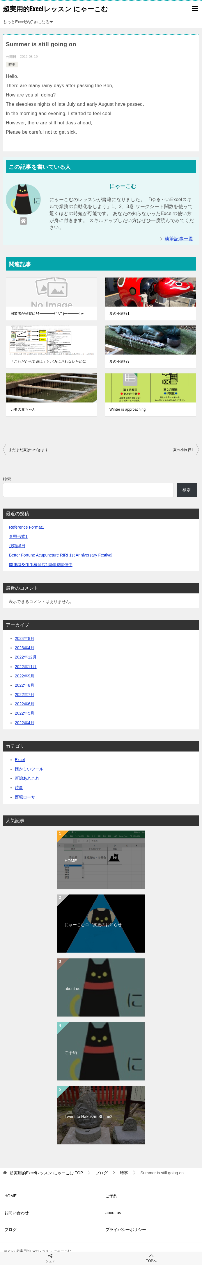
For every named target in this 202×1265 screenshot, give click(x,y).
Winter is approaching (127, 409)
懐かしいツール (29, 769)
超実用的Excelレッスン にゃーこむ (55, 8)
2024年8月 (24, 638)
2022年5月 (24, 713)
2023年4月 (24, 647)
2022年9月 (24, 676)
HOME (71, 860)
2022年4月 (24, 722)
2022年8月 (24, 685)
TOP (46, 1173)
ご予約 (71, 1052)
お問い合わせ (16, 1212)
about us (72, 988)
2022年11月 (26, 666)
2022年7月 (24, 694)
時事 (11, 64)
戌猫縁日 (17, 545)
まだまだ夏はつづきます (28, 450)
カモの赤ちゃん (23, 409)
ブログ (10, 1229)
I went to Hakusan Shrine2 (88, 1116)
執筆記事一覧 (179, 238)
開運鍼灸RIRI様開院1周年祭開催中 (40, 564)
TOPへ (151, 1258)
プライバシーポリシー (125, 1229)
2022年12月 (26, 657)
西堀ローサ (25, 797)
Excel (20, 759)
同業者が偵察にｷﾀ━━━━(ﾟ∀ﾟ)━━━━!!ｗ (47, 314)
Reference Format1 (26, 527)
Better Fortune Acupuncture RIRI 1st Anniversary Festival (60, 555)
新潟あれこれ (27, 778)
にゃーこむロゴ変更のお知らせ (93, 924)
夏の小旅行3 (119, 361)
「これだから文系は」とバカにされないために (48, 361)
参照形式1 (18, 536)
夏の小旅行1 (119, 314)
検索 (7, 479)
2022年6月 (24, 704)
